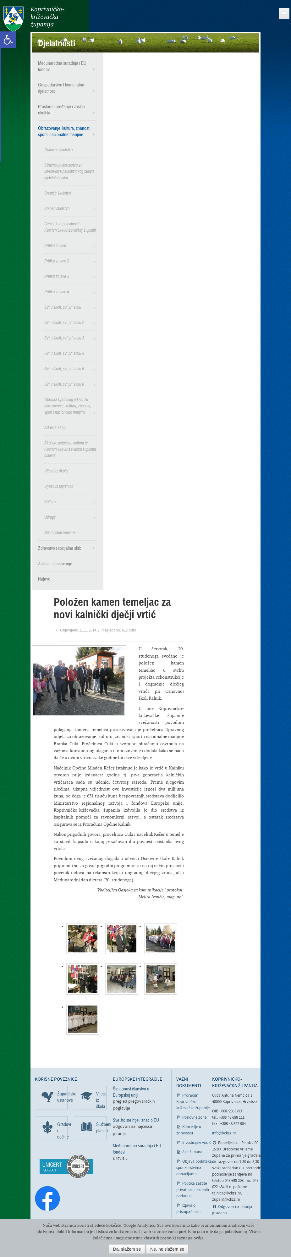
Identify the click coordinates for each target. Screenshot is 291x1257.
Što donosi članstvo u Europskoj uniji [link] (131, 1092)
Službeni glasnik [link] (101, 1127)
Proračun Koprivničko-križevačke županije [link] (193, 1101)
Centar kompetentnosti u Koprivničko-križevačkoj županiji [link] (70, 227)
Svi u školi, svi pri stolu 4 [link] (64, 353)
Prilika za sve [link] (55, 245)
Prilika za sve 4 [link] (56, 292)
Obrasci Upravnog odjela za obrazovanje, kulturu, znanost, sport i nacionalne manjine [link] (67, 406)
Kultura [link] (50, 501)
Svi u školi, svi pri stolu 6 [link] (64, 384)
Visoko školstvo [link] (56, 208)
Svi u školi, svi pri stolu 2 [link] (64, 322)
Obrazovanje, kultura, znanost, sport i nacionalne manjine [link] (64, 131)
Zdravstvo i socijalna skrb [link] (59, 548)
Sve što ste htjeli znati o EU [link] (136, 1120)
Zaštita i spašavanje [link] (55, 563)
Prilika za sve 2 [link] (56, 261)
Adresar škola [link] (55, 427)
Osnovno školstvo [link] (58, 149)
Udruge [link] (50, 517)
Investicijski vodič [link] (196, 1142)
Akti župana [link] (192, 1152)
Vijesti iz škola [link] (56, 471)
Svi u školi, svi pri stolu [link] (62, 307)
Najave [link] (44, 579)
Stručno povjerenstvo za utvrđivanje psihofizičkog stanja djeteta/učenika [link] (69, 171)
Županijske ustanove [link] (62, 1097)
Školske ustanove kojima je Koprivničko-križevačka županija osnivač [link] (70, 449)
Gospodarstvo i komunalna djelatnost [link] (61, 88)
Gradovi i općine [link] (62, 1130)
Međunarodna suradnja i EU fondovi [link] (62, 66)
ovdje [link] (199, 1238)
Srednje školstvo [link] (57, 193)
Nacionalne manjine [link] (59, 532)
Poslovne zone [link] (194, 1117)
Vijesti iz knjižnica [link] (58, 486)
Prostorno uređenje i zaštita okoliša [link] (61, 109)
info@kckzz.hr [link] (224, 1133)
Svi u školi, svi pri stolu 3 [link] (64, 338)
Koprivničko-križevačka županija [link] (33, 19)
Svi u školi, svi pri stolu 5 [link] (64, 369)
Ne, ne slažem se (167, 1249)
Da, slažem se (127, 1249)
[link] (8, 39)
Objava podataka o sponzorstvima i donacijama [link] (195, 1167)
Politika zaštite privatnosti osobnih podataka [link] (192, 1189)
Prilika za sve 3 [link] (56, 276)
